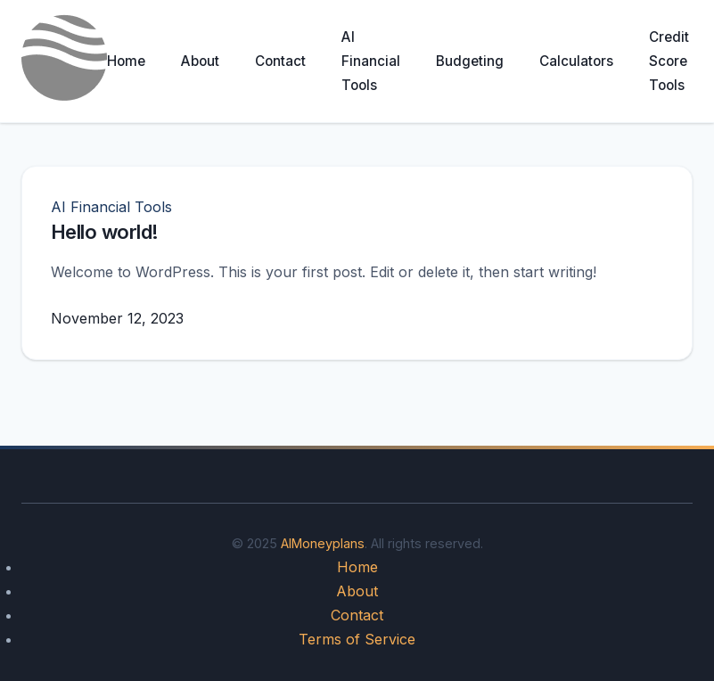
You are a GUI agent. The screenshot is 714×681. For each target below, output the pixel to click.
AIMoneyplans (323, 543)
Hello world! (104, 231)
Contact (280, 61)
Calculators (576, 61)
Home (126, 61)
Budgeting (470, 61)
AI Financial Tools (370, 61)
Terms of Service (357, 639)
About (200, 61)
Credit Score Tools (669, 61)
